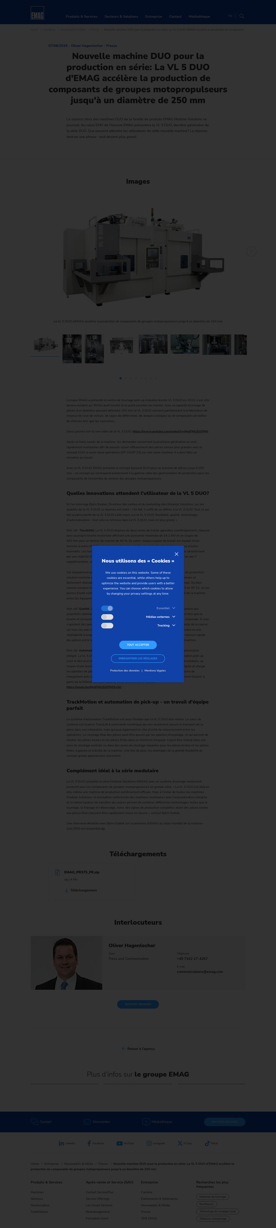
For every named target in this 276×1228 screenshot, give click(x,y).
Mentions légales (155, 670)
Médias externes (158, 617)
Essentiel (163, 608)
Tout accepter (138, 645)
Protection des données (125, 670)
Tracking (163, 625)
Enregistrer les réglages (138, 658)
